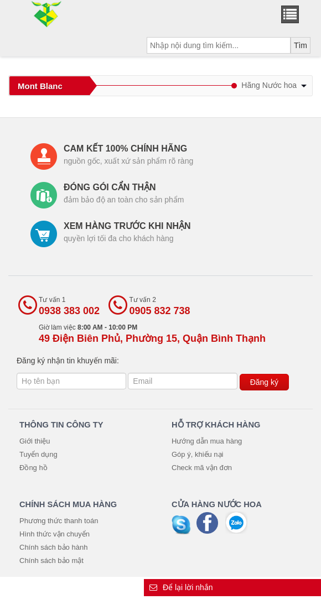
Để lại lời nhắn (181, 587)
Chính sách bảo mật (51, 560)
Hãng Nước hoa (274, 85)
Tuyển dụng (38, 454)
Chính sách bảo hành (53, 547)
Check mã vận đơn (202, 467)
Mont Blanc (40, 86)
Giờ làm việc (152, 334)
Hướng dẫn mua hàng (207, 441)
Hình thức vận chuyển (54, 534)
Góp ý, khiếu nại (198, 454)
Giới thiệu (34, 441)
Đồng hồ (33, 467)
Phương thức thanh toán (58, 521)
